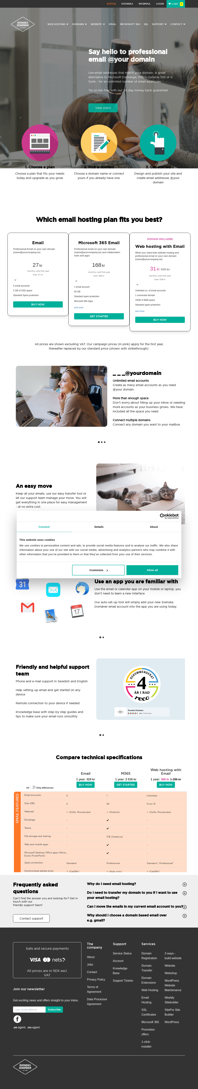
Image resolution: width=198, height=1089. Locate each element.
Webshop (171, 973)
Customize (98, 570)
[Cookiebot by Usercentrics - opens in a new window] (163, 516)
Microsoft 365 (130, 24)
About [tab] (154, 526)
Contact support (31, 918)
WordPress (172, 1022)
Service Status (122, 953)
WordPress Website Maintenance (173, 985)
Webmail (145, 3)
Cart (175, 3)
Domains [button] (79, 24)
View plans (103, 108)
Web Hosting (149, 990)
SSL (146, 24)
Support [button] (159, 24)
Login (160, 3)
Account (118, 960)
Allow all (152, 570)
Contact (92, 972)
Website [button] (98, 24)
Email (112, 24)
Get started (99, 316)
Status (111, 3)
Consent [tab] (44, 526)
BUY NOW (38, 304)
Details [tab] (99, 526)
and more (78, 307)
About (91, 957)
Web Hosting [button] (57, 24)
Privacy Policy (96, 979)
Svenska (127, 3)
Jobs (90, 964)
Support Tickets (123, 980)
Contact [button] (177, 24)
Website (170, 965)
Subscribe (54, 1009)
